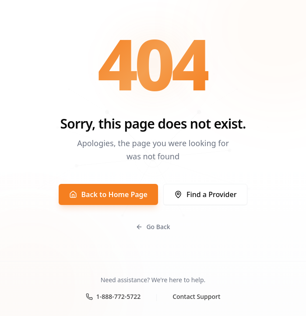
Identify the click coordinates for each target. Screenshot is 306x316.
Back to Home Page (108, 194)
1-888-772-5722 (113, 296)
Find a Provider (205, 194)
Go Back (153, 227)
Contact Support (196, 296)
